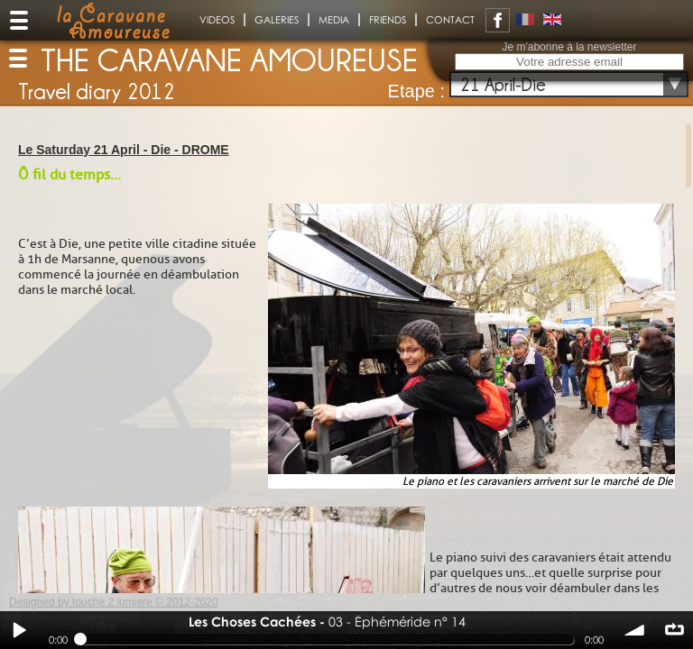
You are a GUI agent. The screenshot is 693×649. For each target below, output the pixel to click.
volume (635, 630)
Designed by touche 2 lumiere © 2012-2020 (113, 602)
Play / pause (19, 630)
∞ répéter (674, 630)
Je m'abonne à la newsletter (569, 47)
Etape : (416, 91)
